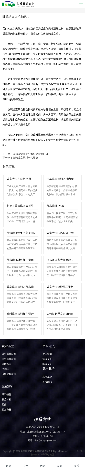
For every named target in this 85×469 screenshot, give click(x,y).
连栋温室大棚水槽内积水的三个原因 (63, 178)
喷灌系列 (47, 364)
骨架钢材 (6, 394)
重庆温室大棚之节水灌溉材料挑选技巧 (23, 286)
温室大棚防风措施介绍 (60, 232)
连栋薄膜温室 (9, 359)
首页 (8, 465)
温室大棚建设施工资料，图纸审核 (63, 286)
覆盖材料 (6, 399)
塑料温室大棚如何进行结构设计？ (23, 313)
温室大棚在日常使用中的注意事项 (23, 178)
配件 (4, 404)
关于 (25, 465)
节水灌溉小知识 (56, 205)
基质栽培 (47, 382)
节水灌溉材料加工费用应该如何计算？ (23, 259)
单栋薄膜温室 (9, 354)
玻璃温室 (6, 364)
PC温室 (5, 369)
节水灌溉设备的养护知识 (21, 232)
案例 (59, 465)
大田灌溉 (47, 354)
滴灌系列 (47, 359)
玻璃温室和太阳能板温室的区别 (30, 154)
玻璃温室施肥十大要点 (25, 157)
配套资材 (6, 409)
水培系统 (47, 377)
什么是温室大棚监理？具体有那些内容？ (63, 259)
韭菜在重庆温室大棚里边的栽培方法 (23, 205)
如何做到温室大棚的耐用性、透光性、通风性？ (63, 313)
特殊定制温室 (9, 374)
